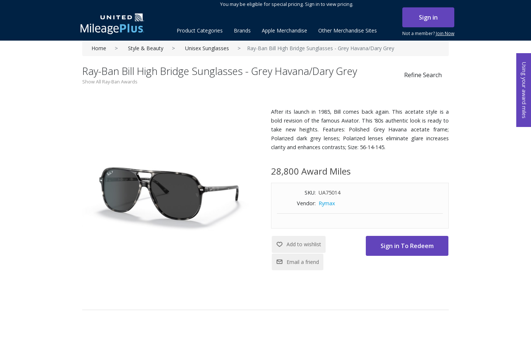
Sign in (428, 17)
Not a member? (428, 33)
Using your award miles (524, 90)
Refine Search (423, 75)
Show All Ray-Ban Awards (110, 81)
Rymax (327, 203)
